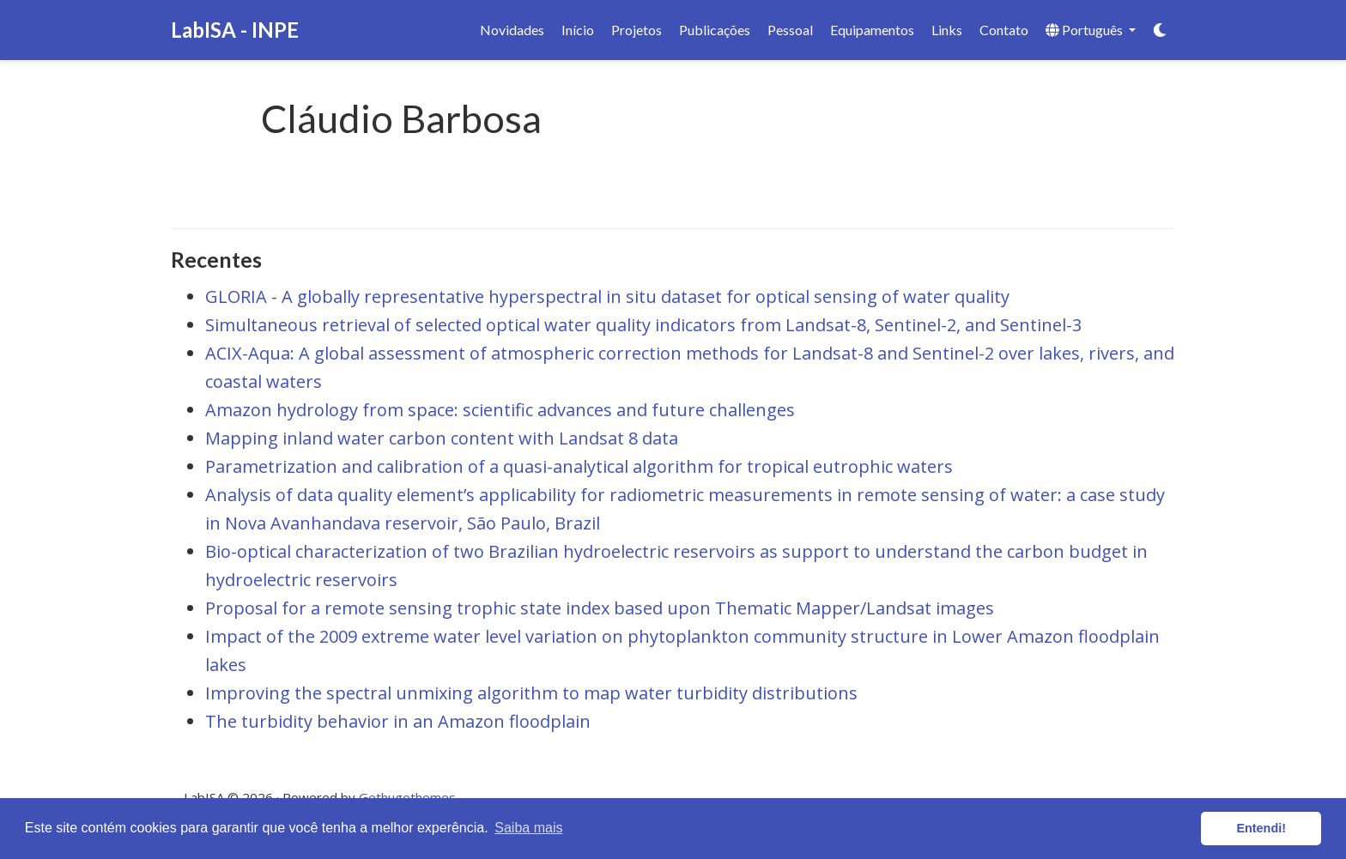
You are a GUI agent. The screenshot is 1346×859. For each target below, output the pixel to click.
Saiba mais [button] (528, 827)
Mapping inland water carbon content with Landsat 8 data (441, 438)
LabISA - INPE (235, 29)
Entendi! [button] (1261, 828)
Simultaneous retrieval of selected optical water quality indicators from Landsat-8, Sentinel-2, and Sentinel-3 (643, 324)
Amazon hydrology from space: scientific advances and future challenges (500, 409)
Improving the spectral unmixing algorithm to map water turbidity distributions (531, 693)
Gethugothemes (407, 797)
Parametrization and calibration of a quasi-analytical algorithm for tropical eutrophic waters (579, 466)
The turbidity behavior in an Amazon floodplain (398, 721)
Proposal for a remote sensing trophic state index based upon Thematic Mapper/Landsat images (599, 608)
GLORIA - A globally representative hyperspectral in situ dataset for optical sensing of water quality (607, 296)
